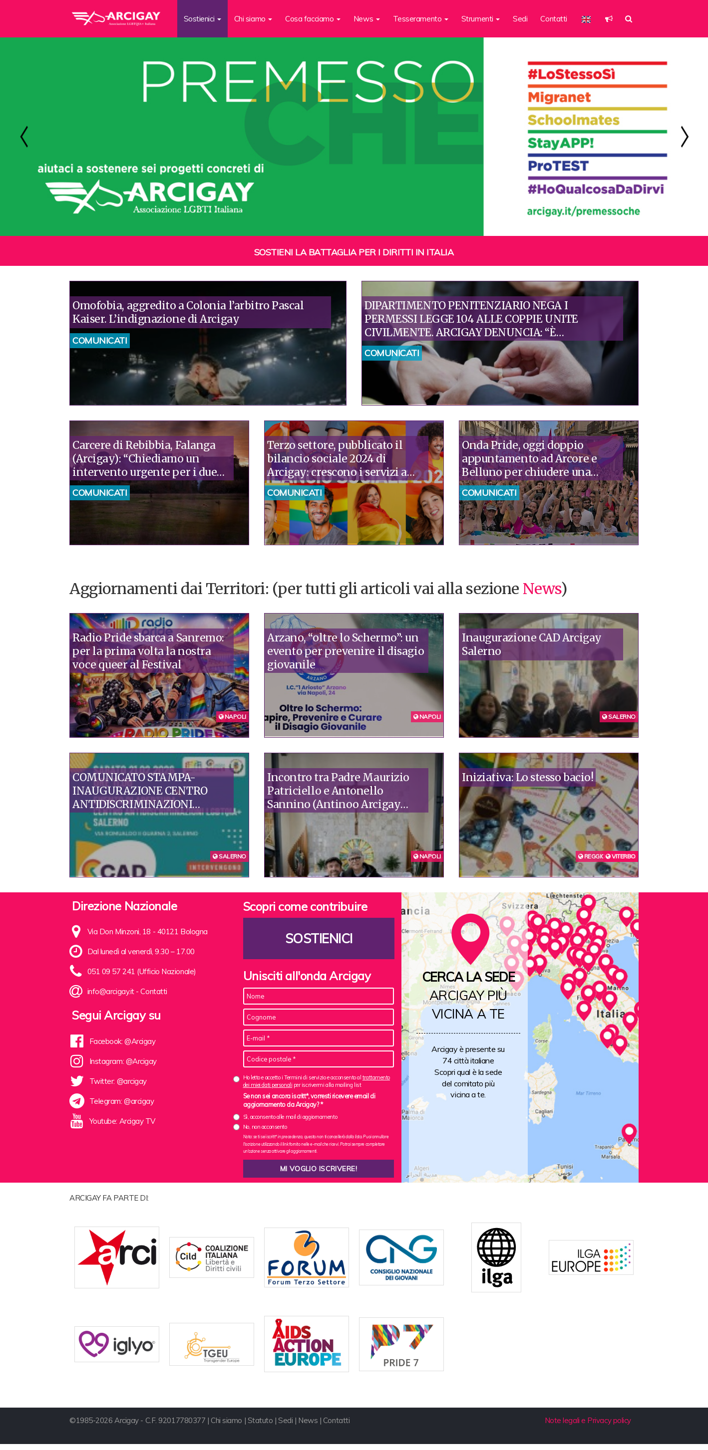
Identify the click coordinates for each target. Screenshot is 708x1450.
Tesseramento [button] (420, 18)
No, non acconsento (265, 1126)
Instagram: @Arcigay (123, 1061)
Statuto (260, 1426)
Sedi (520, 18)
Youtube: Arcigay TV (122, 1121)
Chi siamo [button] (253, 18)
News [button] (367, 18)
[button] (609, 18)
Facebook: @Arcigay (122, 1041)
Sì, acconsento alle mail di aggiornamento (290, 1116)
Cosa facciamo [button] (313, 18)
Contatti (553, 18)
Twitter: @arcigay (118, 1081)
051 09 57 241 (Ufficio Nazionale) (141, 971)
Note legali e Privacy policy (588, 1426)
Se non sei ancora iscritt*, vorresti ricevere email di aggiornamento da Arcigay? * (309, 1100)
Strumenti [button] (480, 18)
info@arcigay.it (110, 991)
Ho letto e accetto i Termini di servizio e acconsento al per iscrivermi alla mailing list (316, 1081)
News (542, 588)
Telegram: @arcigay (121, 1101)
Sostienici (319, 938)
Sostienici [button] (202, 18)
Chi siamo (226, 1426)
